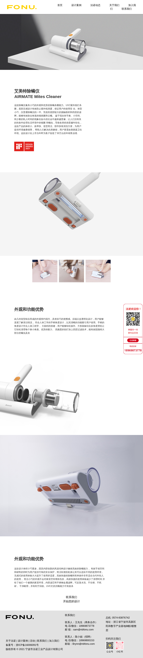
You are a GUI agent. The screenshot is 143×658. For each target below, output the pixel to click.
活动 (32, 640)
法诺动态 (95, 5)
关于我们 (114, 5)
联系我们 (127, 8)
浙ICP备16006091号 (27, 645)
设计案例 (76, 5)
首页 (59, 5)
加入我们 (54, 640)
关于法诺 (11, 640)
